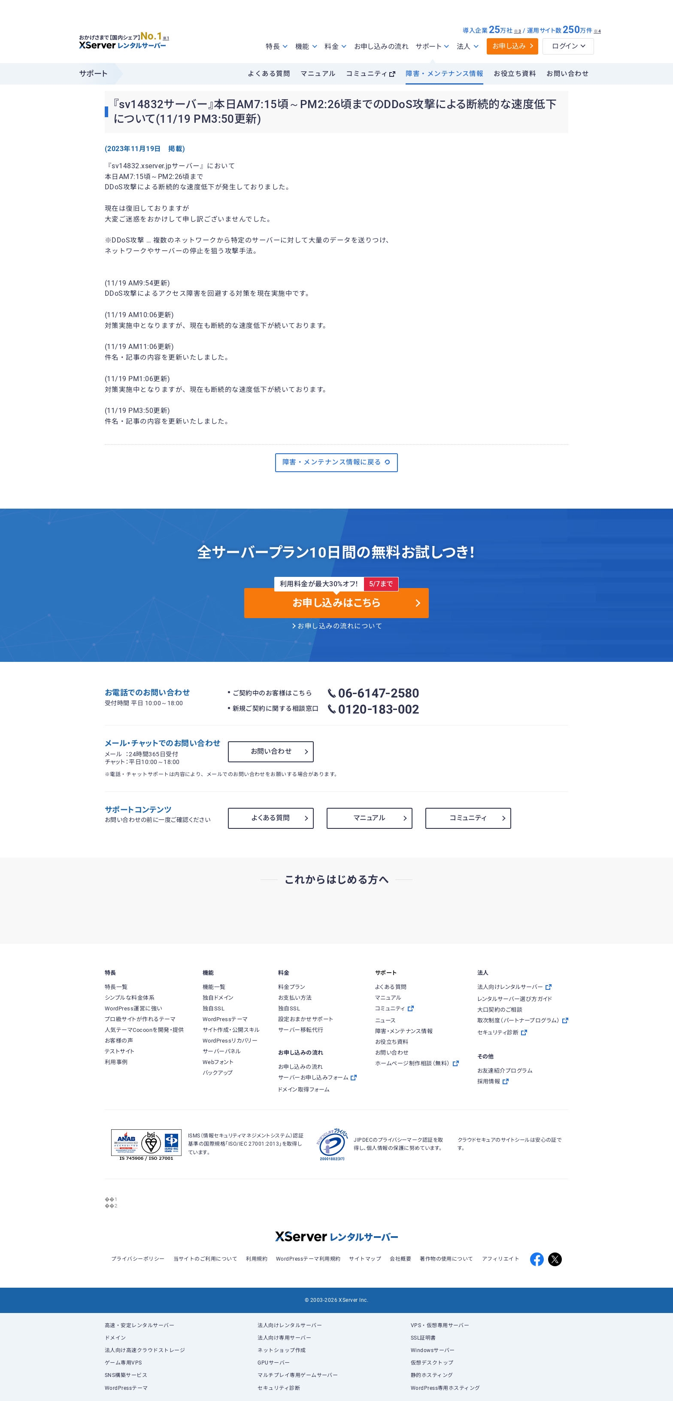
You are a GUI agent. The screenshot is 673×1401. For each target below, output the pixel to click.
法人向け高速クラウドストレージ (145, 1350)
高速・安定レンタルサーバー (139, 1325)
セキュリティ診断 (279, 1388)
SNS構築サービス (126, 1375)
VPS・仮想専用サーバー (440, 1325)
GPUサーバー (274, 1363)
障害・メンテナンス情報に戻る (336, 462)
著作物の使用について (446, 1259)
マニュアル (318, 74)
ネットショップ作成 (282, 1350)
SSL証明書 (423, 1338)
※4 (597, 31)
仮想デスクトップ (432, 1363)
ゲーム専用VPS (123, 1363)
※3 (517, 31)
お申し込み (509, 46)
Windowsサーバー (433, 1350)
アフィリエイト (500, 1259)
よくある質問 (269, 74)
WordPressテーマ (126, 1388)
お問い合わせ (567, 74)
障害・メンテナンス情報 (444, 74)
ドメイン (115, 1338)
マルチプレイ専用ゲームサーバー (298, 1375)
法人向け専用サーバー (284, 1338)
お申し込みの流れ (381, 46)
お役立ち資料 (515, 74)
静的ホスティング (432, 1375)
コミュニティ (367, 74)
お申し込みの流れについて (339, 626)
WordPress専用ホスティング (445, 1388)
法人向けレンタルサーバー (290, 1325)
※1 (176, 35)
